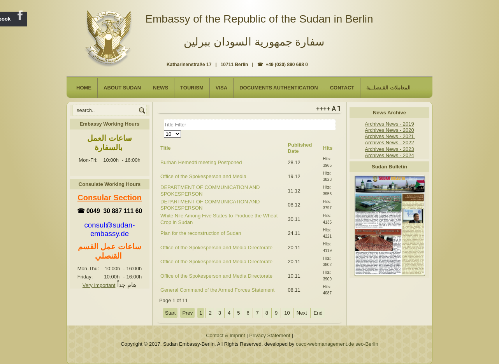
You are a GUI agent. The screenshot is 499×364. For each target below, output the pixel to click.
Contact (342, 88)
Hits (328, 148)
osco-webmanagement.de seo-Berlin (337, 344)
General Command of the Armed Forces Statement (217, 290)
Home (83, 88)
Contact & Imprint (225, 335)
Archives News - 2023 (389, 149)
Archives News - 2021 (390, 136)
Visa (221, 88)
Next (302, 313)
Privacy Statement (269, 335)
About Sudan (122, 88)
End (318, 313)
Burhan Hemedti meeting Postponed (201, 162)
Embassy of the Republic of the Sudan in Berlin (259, 19)
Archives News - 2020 (389, 130)
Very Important (99, 285)
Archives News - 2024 (389, 155)
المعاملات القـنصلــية (388, 88)
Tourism (192, 88)
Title (165, 148)
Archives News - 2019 (389, 124)
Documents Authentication (278, 88)
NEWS (160, 88)
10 (287, 313)
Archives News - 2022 (389, 142)
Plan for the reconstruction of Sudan (200, 233)
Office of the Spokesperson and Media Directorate (216, 247)
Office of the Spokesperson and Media (203, 176)
